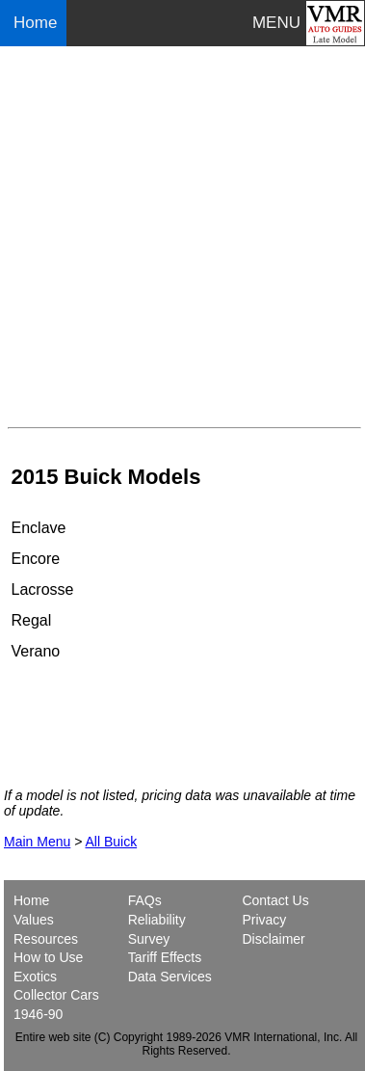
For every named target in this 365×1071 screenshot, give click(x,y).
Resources (45, 939)
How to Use (48, 957)
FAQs (145, 900)
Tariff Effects (165, 957)
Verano (36, 651)
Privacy (264, 919)
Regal (32, 620)
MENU (276, 22)
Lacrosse (43, 589)
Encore (36, 558)
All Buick (111, 841)
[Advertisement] (182, 236)
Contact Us (275, 900)
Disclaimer (273, 939)
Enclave (39, 528)
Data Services (170, 976)
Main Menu (37, 841)
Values (33, 919)
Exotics (35, 976)
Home (37, 22)
